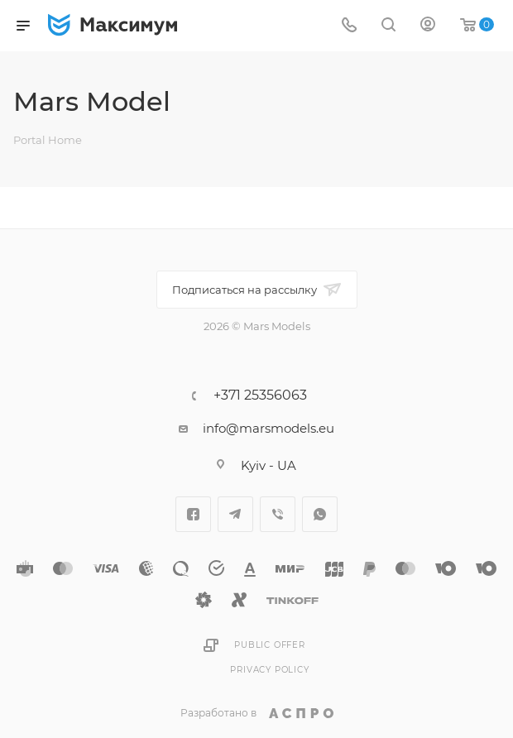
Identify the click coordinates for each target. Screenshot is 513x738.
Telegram (235, 514)
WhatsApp (320, 514)
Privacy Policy (269, 669)
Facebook (193, 514)
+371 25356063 (260, 395)
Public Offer (269, 645)
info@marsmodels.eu (268, 428)
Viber (277, 514)
